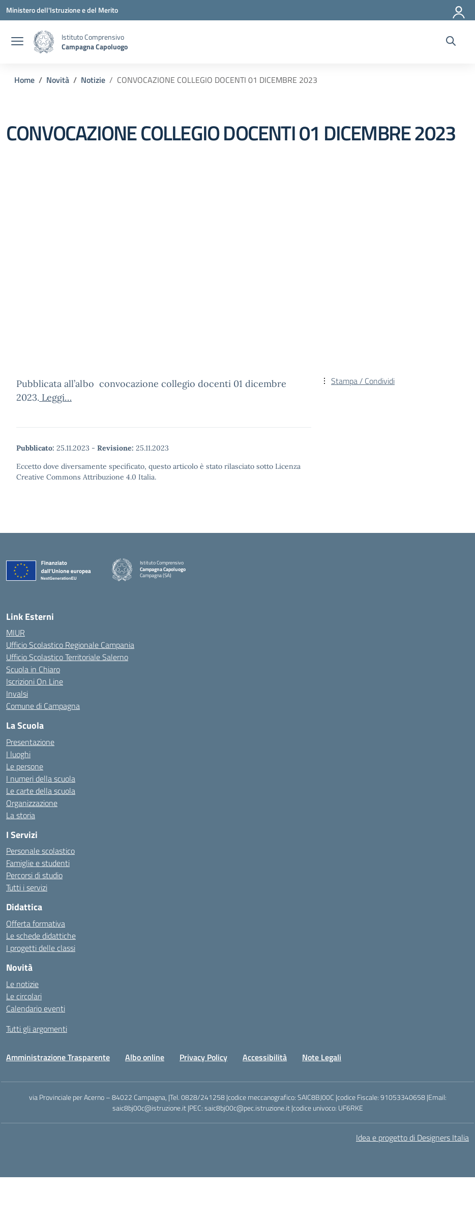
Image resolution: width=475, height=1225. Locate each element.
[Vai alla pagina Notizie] (93, 80)
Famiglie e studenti (38, 863)
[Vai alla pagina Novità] (57, 80)
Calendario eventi (35, 1008)
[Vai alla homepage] (44, 42)
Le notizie (22, 984)
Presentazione (30, 742)
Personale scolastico (40, 851)
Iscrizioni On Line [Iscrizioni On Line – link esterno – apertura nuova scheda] (34, 681)
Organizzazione (31, 803)
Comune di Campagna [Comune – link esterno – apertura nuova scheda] (43, 706)
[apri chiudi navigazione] (17, 42)
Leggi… (55, 397)
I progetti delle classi (40, 948)
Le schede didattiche (41, 936)
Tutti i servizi (26, 887)
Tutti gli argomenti (36, 1029)
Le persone (24, 766)
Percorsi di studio (34, 875)
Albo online (144, 1057)
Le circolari (24, 996)
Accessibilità (265, 1057)
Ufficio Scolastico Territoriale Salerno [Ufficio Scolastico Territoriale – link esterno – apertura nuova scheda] (67, 657)
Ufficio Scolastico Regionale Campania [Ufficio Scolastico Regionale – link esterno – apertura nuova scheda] (70, 645)
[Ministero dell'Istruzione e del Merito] (62, 10)
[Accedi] (459, 10)
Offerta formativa (35, 923)
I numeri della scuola (40, 778)
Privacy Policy (203, 1057)
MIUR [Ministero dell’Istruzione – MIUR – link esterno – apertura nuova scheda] (15, 632)
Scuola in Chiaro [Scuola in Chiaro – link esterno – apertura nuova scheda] (33, 669)
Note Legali (321, 1057)
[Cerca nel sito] (451, 42)
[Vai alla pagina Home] (24, 80)
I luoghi (18, 754)
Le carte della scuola (40, 791)
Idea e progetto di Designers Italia (412, 1137)
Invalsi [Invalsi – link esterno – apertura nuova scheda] (17, 694)
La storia (20, 815)
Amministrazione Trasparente (58, 1057)
